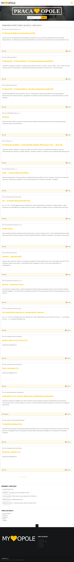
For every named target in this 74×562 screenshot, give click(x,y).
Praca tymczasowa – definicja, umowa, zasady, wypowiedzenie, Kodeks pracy (20, 496)
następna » (24, 477)
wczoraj (68, 330)
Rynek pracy (5, 517)
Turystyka (5, 520)
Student (4, 518)
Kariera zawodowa (7, 513)
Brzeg (4, 358)
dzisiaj (68, 51)
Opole (4, 51)
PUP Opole (5, 515)
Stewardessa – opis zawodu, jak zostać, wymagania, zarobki (16, 492)
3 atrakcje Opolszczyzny (8, 489)
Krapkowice (6, 414)
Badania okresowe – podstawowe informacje (12, 499)
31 (20, 477)
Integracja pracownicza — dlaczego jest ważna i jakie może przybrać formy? (19, 503)
